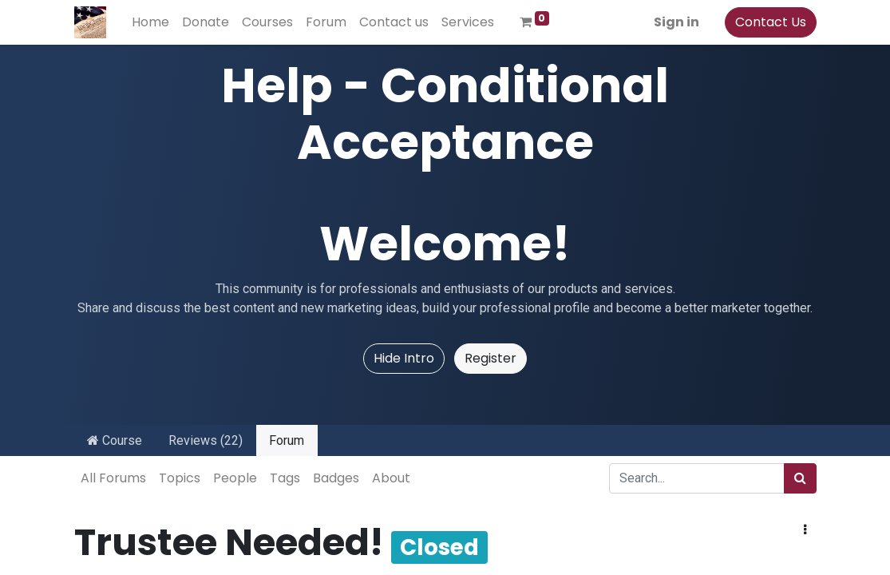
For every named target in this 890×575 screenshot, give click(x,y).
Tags (285, 478)
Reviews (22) (205, 440)
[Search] (800, 478)
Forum (286, 440)
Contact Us (770, 22)
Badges (336, 478)
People (235, 478)
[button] (805, 530)
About (391, 478)
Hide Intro (404, 358)
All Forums (113, 478)
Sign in (676, 22)
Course (114, 440)
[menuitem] (150, 22)
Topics (179, 478)
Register (490, 358)
